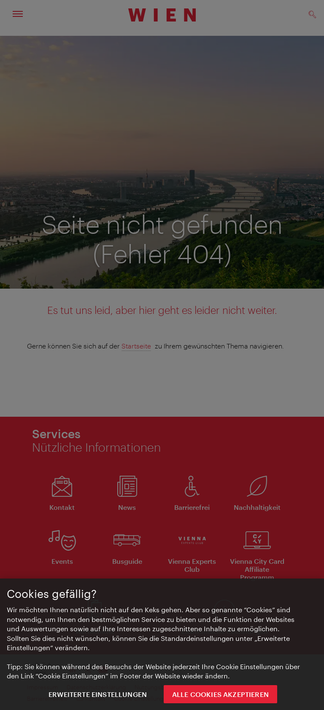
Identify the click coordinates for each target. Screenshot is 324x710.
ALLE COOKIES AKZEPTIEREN (220, 696)
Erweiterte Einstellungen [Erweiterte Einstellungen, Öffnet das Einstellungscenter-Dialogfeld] (98, 696)
